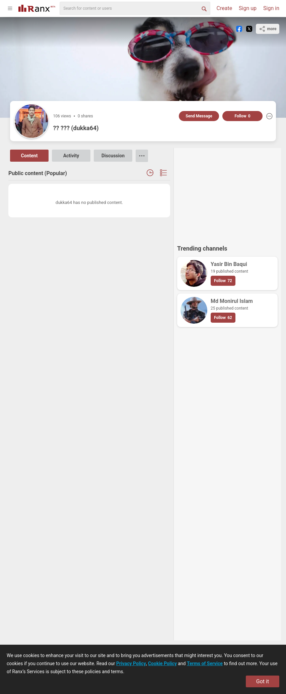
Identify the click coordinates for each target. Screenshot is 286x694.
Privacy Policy (131, 663)
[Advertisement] (227, 193)
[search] (135, 8)
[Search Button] (204, 8)
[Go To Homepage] (37, 7)
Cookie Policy (162, 663)
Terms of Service (205, 663)
